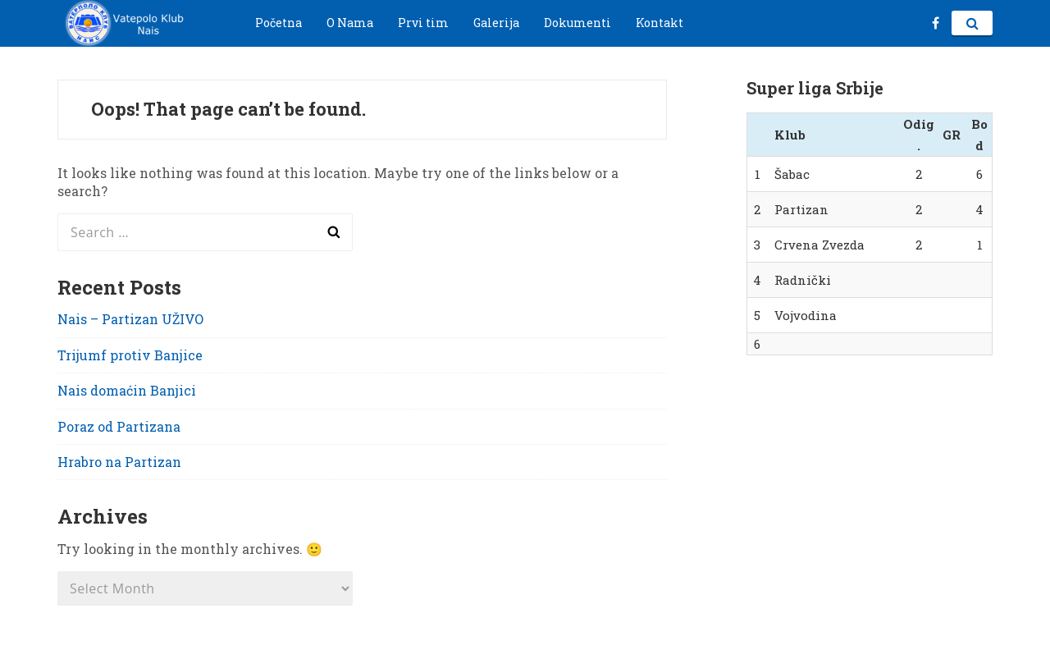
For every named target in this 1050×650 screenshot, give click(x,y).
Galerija (496, 22)
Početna (278, 22)
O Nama (349, 22)
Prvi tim (423, 22)
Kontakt (659, 22)
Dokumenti (577, 22)
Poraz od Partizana (118, 426)
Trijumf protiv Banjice (130, 355)
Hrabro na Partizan (119, 461)
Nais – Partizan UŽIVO (130, 318)
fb (936, 23)
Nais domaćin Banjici (126, 390)
